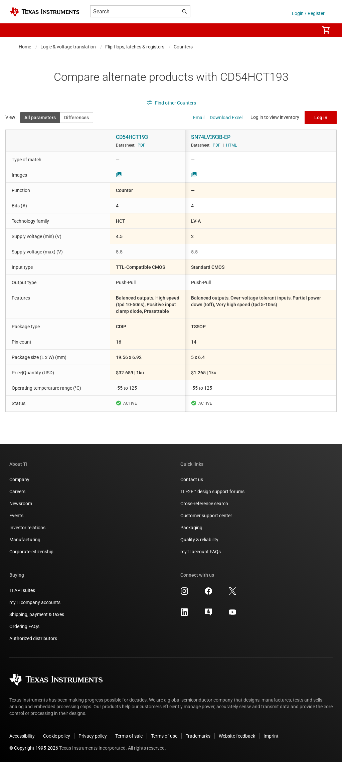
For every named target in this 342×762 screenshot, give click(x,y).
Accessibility (22, 736)
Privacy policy (92, 736)
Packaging (191, 527)
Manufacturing (24, 539)
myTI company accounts (34, 602)
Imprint (271, 736)
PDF (141, 145)
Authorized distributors (33, 638)
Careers (17, 491)
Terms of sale (129, 736)
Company (19, 479)
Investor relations (27, 527)
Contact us (191, 479)
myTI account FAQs (200, 551)
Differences (76, 117)
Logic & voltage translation (68, 46)
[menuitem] (307, 30)
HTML (231, 145)
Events (16, 515)
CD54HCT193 (132, 137)
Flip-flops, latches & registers (134, 46)
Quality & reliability (199, 539)
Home (25, 46)
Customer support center (206, 515)
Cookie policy (56, 736)
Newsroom (20, 503)
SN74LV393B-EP (210, 137)
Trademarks (198, 736)
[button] (16, 30)
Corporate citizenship (31, 551)
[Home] (44, 11)
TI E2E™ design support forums (212, 491)
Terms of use (164, 736)
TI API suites (22, 590)
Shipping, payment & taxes (36, 614)
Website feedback (237, 736)
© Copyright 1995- (33, 748)
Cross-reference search (204, 503)
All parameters (40, 117)
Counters (183, 46)
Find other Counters (171, 103)
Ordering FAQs (24, 626)
